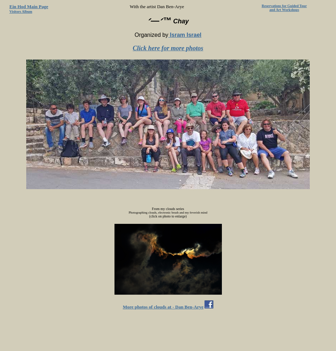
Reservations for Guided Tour (284, 6)
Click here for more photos (168, 48)
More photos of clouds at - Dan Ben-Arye (163, 307)
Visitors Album (21, 11)
